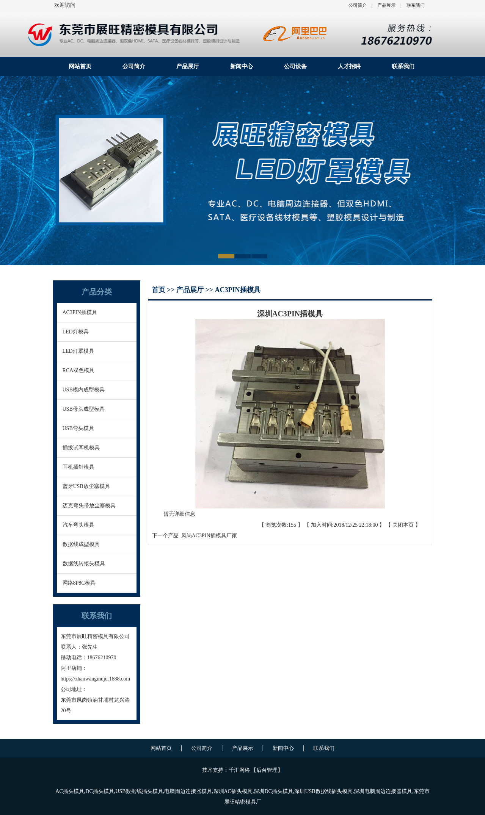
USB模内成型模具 (84, 390)
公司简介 (357, 5)
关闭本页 (403, 525)
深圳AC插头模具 (233, 791)
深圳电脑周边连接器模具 (383, 791)
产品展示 (386, 5)
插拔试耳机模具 (81, 448)
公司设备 (295, 66)
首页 (159, 290)
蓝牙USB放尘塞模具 (86, 486)
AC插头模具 (69, 791)
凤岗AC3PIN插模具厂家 (208, 535)
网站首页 (80, 66)
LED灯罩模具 (78, 351)
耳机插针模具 (78, 467)
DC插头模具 (99, 791)
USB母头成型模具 (84, 409)
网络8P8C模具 (79, 583)
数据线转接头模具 (84, 563)
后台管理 (267, 770)
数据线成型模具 (81, 544)
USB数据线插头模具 (139, 791)
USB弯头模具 (78, 428)
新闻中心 (241, 66)
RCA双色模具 (79, 370)
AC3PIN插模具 (80, 312)
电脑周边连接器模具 (188, 791)
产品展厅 (187, 66)
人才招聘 (349, 66)
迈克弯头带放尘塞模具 (89, 505)
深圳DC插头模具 (273, 791)
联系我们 (416, 5)
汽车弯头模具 (78, 525)
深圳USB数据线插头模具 (323, 791)
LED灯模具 (76, 332)
